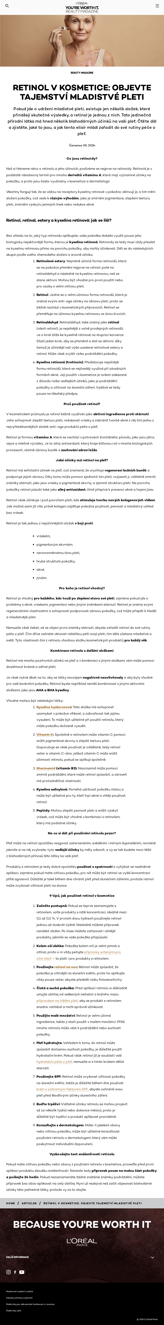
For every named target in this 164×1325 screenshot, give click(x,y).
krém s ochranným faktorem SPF (62, 1089)
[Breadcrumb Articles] (29, 1203)
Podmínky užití (13, 1310)
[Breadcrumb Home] (10, 1203)
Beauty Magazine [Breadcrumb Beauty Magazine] (82, 72)
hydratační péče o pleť (54, 1062)
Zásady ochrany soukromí (19, 1297)
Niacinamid (45, 768)
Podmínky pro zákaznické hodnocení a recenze (30, 1304)
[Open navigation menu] (157, 6)
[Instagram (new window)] (8, 1272)
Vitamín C (44, 734)
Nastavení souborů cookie (19, 1291)
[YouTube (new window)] (21, 1272)
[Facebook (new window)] (15, 1272)
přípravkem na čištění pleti (57, 1001)
